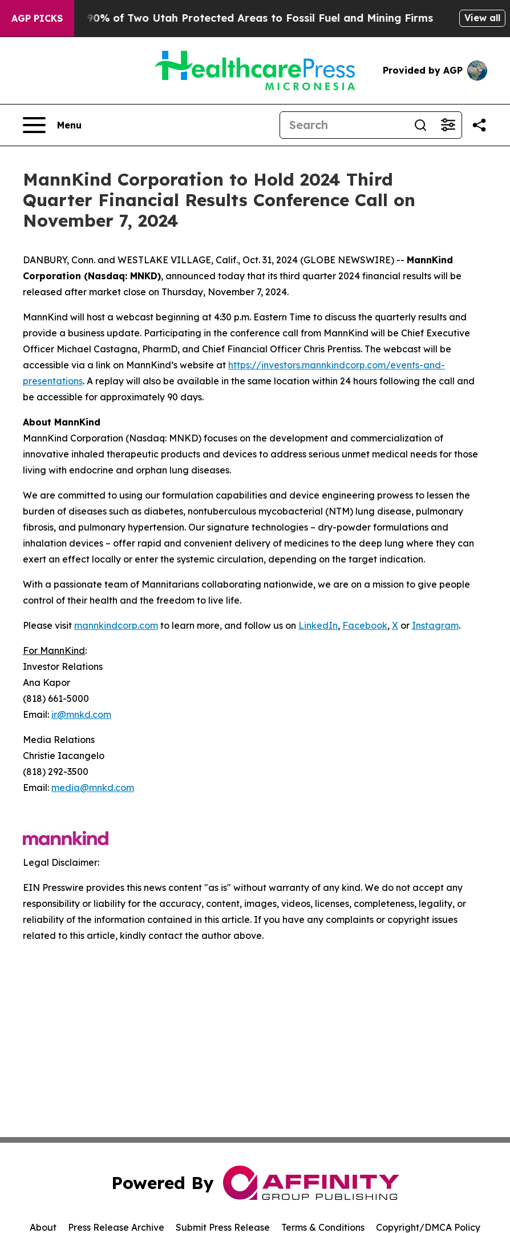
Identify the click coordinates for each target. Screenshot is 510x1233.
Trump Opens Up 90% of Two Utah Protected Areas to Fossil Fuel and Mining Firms (232, 18)
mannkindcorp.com (116, 625)
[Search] (343, 125)
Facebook (364, 625)
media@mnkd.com (92, 787)
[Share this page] (479, 125)
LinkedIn (318, 625)
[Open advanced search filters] (448, 125)
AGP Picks (37, 18)
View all (482, 17)
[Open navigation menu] (52, 125)
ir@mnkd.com (81, 714)
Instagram (435, 625)
